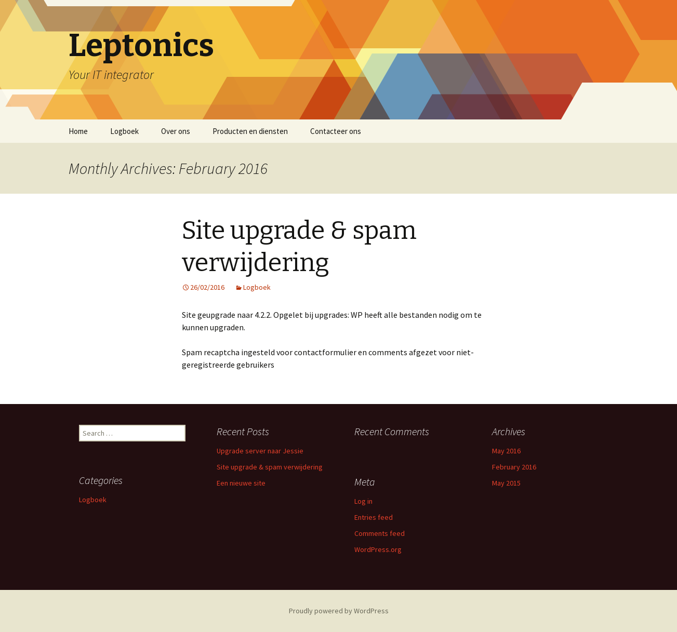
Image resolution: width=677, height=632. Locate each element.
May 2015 (506, 483)
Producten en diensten (250, 131)
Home (78, 131)
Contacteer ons (335, 131)
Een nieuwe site (241, 483)
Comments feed (379, 533)
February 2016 (514, 467)
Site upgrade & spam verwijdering (270, 467)
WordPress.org (378, 549)
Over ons (175, 131)
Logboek (124, 131)
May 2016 (506, 450)
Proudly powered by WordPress (339, 610)
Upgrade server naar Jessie (260, 450)
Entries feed (373, 517)
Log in (363, 501)
